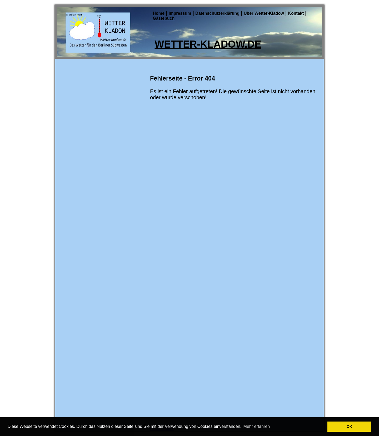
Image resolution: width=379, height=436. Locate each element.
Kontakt (296, 13)
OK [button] (349, 426)
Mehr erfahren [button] (256, 426)
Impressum (180, 13)
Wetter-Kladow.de (208, 44)
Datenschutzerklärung (217, 13)
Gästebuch (164, 18)
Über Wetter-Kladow (264, 13)
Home (158, 13)
